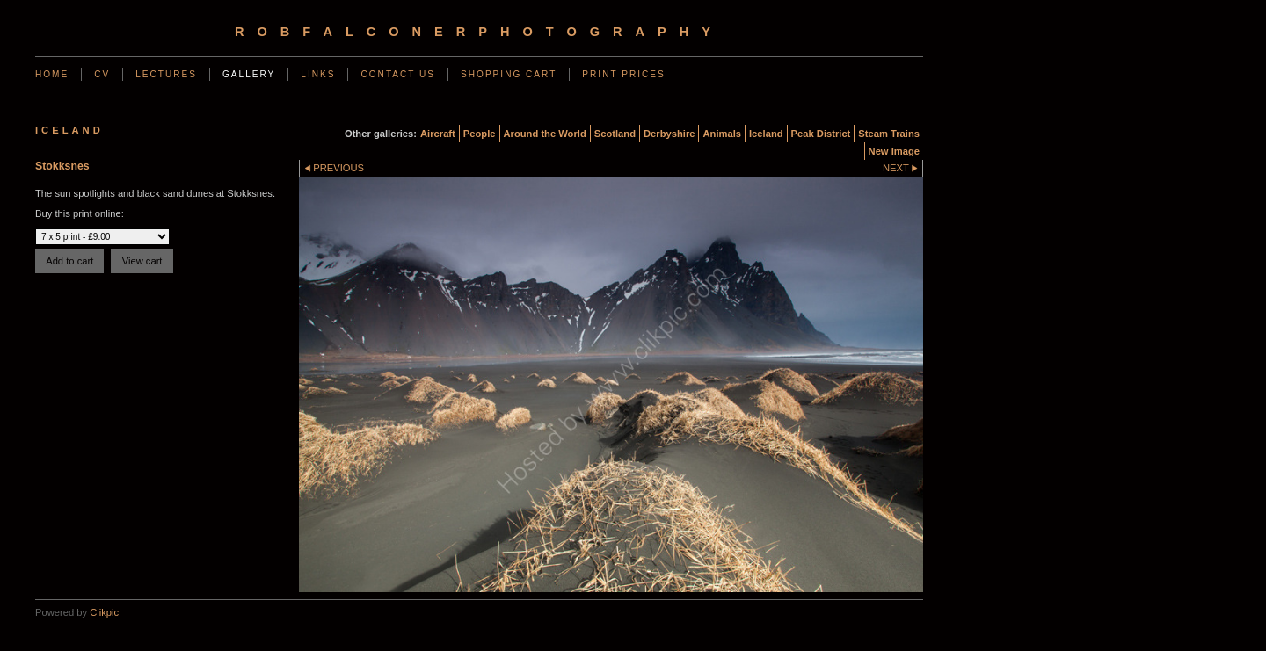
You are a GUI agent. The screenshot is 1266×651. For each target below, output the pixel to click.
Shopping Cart (509, 74)
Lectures (166, 74)
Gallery (248, 74)
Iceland (766, 133)
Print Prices (623, 74)
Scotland (615, 133)
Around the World (545, 133)
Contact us (397, 74)
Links (318, 74)
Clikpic (104, 612)
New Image (894, 151)
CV (102, 74)
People (479, 133)
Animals (721, 133)
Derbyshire (669, 133)
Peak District (821, 133)
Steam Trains (889, 133)
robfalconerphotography (479, 32)
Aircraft (437, 133)
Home (52, 74)
